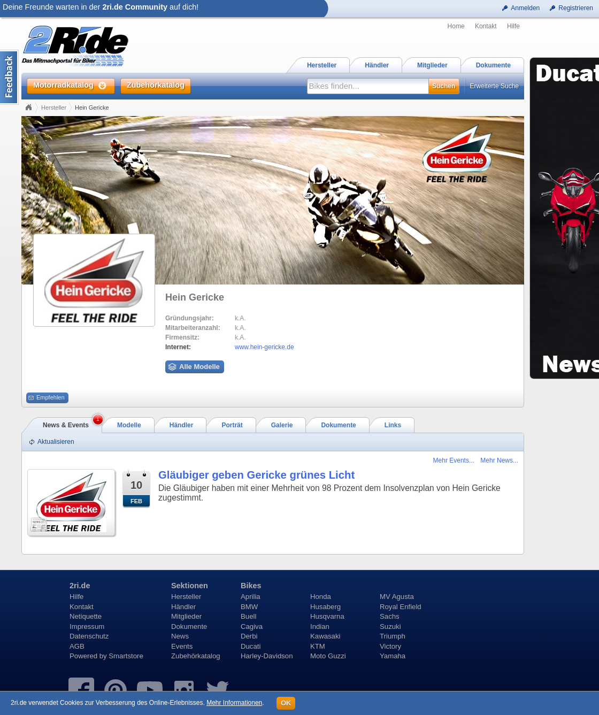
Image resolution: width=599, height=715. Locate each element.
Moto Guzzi (328, 656)
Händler (183, 607)
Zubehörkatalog (195, 656)
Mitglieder (186, 616)
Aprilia (250, 597)
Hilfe (513, 26)
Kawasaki (325, 636)
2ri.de (80, 585)
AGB (77, 646)
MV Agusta (397, 597)
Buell (248, 616)
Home (456, 26)
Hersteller (53, 107)
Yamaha (392, 656)
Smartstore (126, 656)
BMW (249, 607)
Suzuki (390, 626)
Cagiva (252, 626)
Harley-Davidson (267, 656)
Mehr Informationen (234, 702)
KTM (317, 646)
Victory (390, 646)
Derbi (249, 636)
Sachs (390, 616)
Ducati (250, 646)
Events (182, 646)
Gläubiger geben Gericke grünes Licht (256, 475)
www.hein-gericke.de (264, 347)
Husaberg (325, 607)
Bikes (251, 585)
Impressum (87, 626)
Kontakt (486, 26)
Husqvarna (327, 616)
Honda (320, 597)
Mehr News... (499, 460)
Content (9, 77)
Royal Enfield (400, 607)
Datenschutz (89, 636)
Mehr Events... (453, 460)
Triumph (392, 636)
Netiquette (86, 616)
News (180, 636)
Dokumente (189, 626)
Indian (319, 626)
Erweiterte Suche (494, 86)
